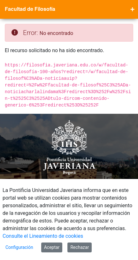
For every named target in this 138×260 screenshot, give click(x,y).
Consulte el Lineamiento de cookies (43, 236)
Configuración (19, 247)
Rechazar (79, 247)
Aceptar (52, 247)
